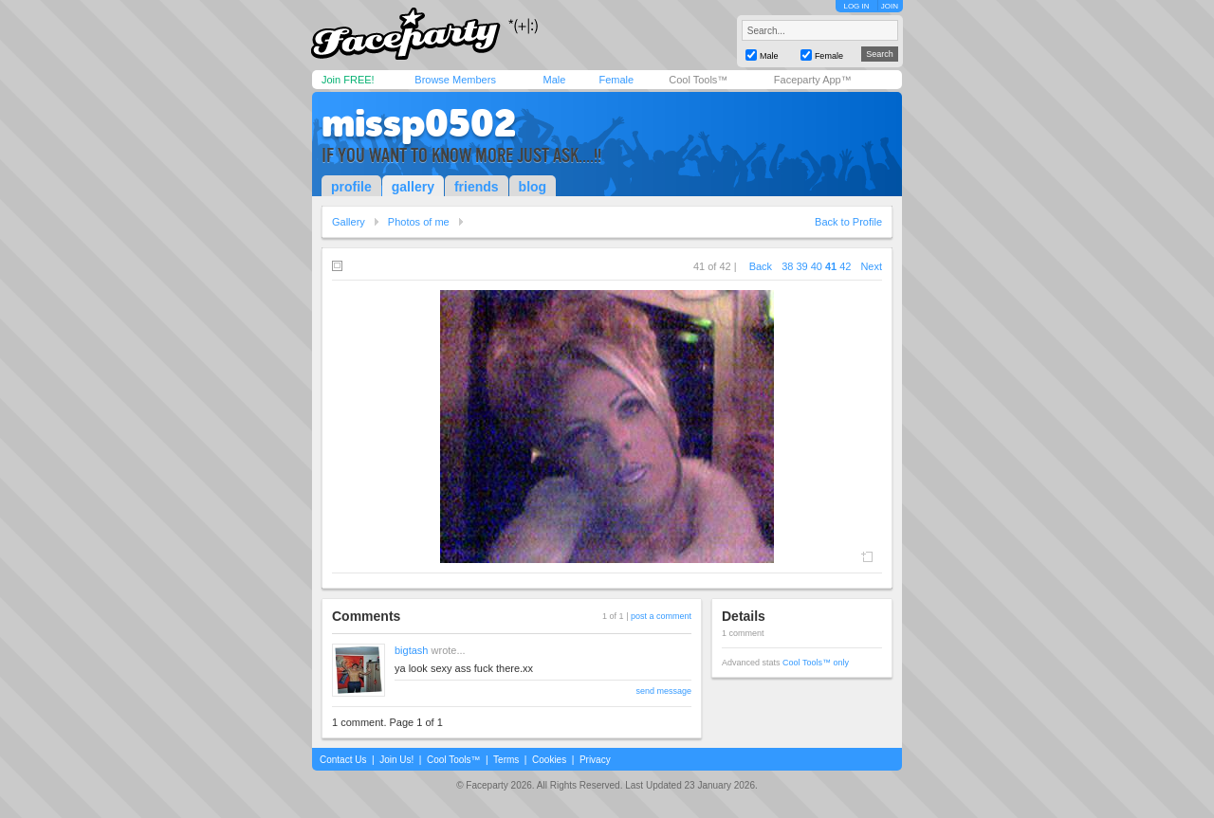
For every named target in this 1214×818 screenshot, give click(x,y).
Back (760, 266)
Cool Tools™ (698, 79)
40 (816, 266)
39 (801, 266)
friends (476, 186)
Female (616, 79)
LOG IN (856, 6)
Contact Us (343, 759)
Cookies (549, 759)
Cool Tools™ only (815, 662)
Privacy (595, 759)
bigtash (411, 650)
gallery (413, 186)
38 (787, 266)
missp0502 (419, 123)
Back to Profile (848, 221)
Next (871, 266)
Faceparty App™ (813, 79)
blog (533, 186)
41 (831, 266)
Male (554, 79)
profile (351, 186)
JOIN (889, 6)
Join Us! (396, 759)
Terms (506, 759)
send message (663, 691)
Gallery (348, 221)
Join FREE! (348, 79)
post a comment (661, 616)
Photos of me (419, 221)
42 (845, 266)
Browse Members (455, 79)
